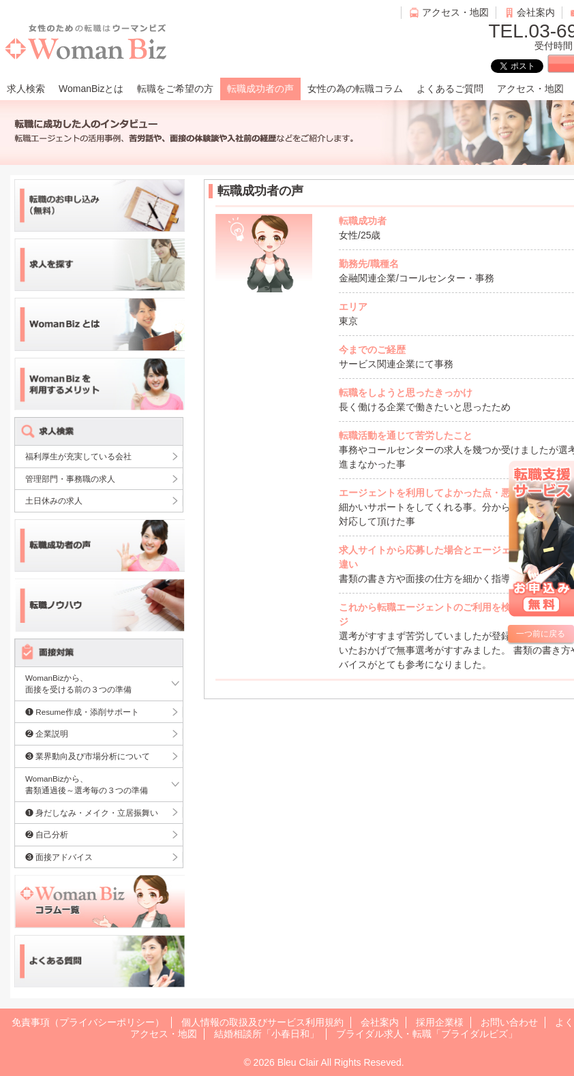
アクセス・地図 (455, 12)
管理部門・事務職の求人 (70, 478)
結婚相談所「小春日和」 (266, 1033)
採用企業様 (440, 1022)
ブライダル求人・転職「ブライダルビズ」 (426, 1033)
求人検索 (26, 88)
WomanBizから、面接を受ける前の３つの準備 (78, 683)
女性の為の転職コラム (355, 88)
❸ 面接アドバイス (59, 856)
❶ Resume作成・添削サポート (82, 711)
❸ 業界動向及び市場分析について (87, 756)
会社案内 (536, 12)
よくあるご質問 (450, 88)
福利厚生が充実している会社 (78, 456)
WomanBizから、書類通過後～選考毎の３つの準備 (86, 784)
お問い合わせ (509, 1022)
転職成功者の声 (260, 88)
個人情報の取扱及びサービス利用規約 (262, 1022)
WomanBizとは (91, 88)
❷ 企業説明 (46, 733)
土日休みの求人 (53, 500)
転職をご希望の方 (175, 88)
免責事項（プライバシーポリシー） (88, 1022)
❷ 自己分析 (46, 834)
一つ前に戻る (540, 634)
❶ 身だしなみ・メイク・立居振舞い (91, 812)
